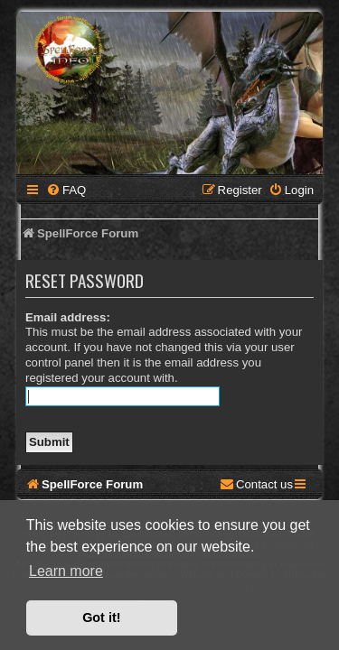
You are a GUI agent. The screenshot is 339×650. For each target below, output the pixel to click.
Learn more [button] (66, 571)
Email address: (67, 317)
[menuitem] (66, 190)
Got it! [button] (101, 617)
